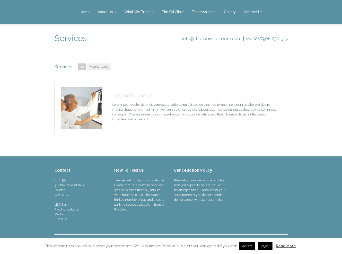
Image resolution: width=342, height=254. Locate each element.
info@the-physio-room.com (212, 38)
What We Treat (137, 12)
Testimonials (202, 12)
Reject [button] (265, 246)
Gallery (230, 12)
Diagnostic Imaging (134, 95)
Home (85, 12)
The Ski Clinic (173, 12)
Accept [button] (247, 246)
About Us (105, 12)
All (82, 66)
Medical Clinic (99, 66)
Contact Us (253, 12)
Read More (286, 246)
